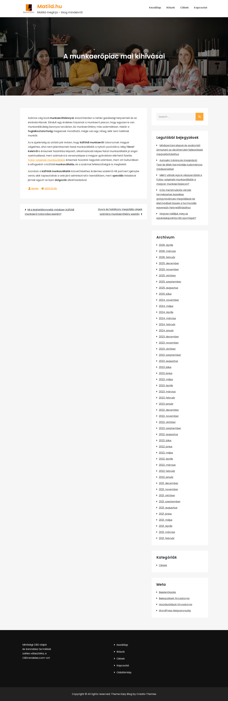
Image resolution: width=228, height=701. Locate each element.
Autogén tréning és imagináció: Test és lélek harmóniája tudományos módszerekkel (179, 164)
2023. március (167, 391)
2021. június (165, 514)
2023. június (165, 373)
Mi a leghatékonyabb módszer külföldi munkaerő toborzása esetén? (49, 212)
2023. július (165, 367)
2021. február (167, 538)
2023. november (169, 343)
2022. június (165, 446)
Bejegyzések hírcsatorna (174, 598)
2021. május (165, 520)
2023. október (167, 349)
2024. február (167, 324)
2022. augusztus (168, 434)
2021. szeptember (170, 501)
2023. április (166, 385)
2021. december (168, 483)
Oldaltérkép (124, 672)
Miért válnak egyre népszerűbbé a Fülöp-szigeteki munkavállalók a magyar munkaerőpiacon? (179, 179)
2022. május (166, 452)
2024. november (169, 300)
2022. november (169, 416)
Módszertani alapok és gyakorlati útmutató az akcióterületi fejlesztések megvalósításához (179, 150)
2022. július (165, 440)
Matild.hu (49, 6)
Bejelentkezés (167, 592)
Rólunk (170, 7)
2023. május (166, 379)
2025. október (167, 275)
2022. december (169, 410)
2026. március (167, 251)
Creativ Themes (146, 694)
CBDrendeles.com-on (35, 658)
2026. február (167, 257)
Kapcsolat (200, 7)
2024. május (166, 306)
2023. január (166, 404)
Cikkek (184, 7)
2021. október (167, 495)
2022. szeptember (170, 428)
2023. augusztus (168, 361)
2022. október (167, 422)
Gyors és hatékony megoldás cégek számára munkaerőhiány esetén (120, 212)
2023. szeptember (170, 355)
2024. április (166, 312)
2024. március (167, 318)
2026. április (166, 245)
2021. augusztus (168, 507)
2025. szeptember (170, 281)
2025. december (169, 263)
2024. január (166, 330)
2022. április (166, 459)
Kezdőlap (155, 7)
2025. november (169, 269)
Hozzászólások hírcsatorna (175, 604)
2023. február (167, 398)
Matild (34, 188)
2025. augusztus (168, 288)
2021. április (165, 526)
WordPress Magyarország (175, 610)
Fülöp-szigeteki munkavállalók (46, 160)
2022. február (167, 471)
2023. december (169, 336)
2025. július (165, 294)
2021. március (167, 532)
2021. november (168, 489)
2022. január (166, 477)
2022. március (167, 465)
